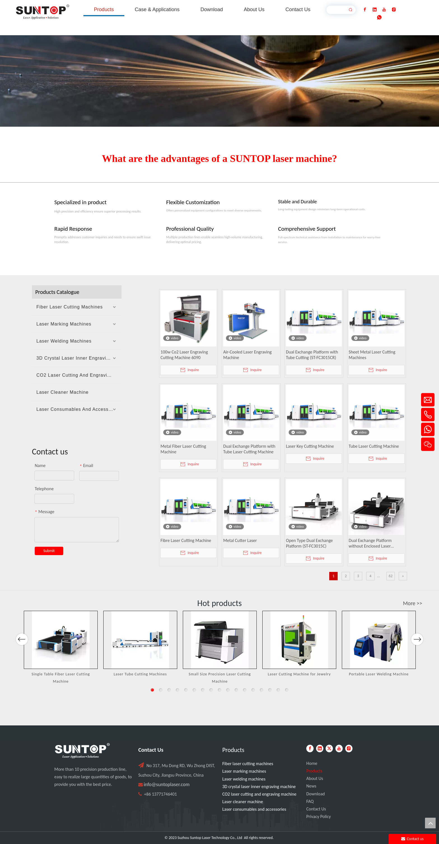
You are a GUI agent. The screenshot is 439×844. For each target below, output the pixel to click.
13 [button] (253, 690)
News (311, 786)
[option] (61, 648)
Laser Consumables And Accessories (78, 409)
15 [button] (270, 690)
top (430, 823)
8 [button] (211, 690)
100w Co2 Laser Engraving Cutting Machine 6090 (184, 354)
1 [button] (152, 690)
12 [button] (244, 690)
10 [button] (228, 690)
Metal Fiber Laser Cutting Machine (183, 449)
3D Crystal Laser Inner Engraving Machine (79, 358)
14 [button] (261, 690)
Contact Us (316, 809)
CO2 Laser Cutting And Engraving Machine (79, 375)
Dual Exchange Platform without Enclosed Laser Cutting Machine (370, 543)
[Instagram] (394, 9)
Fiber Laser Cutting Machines (69, 307)
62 (391, 576)
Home (311, 763)
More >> (412, 603)
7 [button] (203, 690)
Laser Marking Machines (63, 324)
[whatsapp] (379, 17)
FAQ (310, 801)
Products (314, 771)
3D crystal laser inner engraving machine (259, 786)
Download (315, 793)
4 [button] (177, 690)
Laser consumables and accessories (254, 809)
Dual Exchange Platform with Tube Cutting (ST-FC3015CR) (312, 354)
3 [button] (169, 690)
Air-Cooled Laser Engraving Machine (247, 354)
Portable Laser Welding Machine (379, 674)
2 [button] (161, 690)
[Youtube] (384, 9)
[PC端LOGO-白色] (82, 751)
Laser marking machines (244, 771)
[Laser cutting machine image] (219, 81)
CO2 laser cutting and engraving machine (259, 794)
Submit (49, 550)
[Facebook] (364, 9)
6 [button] (194, 690)
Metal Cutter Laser (240, 540)
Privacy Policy (318, 816)
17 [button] (286, 690)
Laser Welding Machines (64, 341)
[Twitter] (329, 748)
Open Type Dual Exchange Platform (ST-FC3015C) (309, 543)
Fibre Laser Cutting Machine (185, 540)
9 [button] (219, 690)
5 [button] (186, 690)
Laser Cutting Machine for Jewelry (299, 674)
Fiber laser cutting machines (247, 763)
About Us (314, 778)
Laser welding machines (243, 779)
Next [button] (417, 655)
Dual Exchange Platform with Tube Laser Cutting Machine (249, 449)
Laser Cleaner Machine (62, 392)
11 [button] (236, 690)
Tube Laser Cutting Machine (374, 446)
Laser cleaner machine (242, 801)
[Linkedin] (374, 9)
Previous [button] (22, 655)
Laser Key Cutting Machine (310, 446)
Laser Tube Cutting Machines (140, 674)
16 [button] (278, 690)
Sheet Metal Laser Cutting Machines (372, 354)
